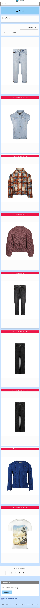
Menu (20, 10)
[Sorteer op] (29, 27)
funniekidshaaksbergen (9, 598)
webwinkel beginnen (22, 604)
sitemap (14, 604)
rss (17, 604)
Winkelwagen (7, 592)
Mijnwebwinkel (35, 604)
